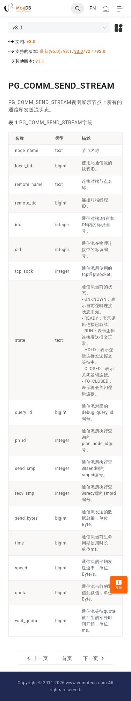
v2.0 (101, 51)
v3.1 (67, 51)
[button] (119, 27)
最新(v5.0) (50, 51)
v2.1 (90, 51)
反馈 (119, 584)
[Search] (77, 8)
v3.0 (31, 41)
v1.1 (40, 61)
